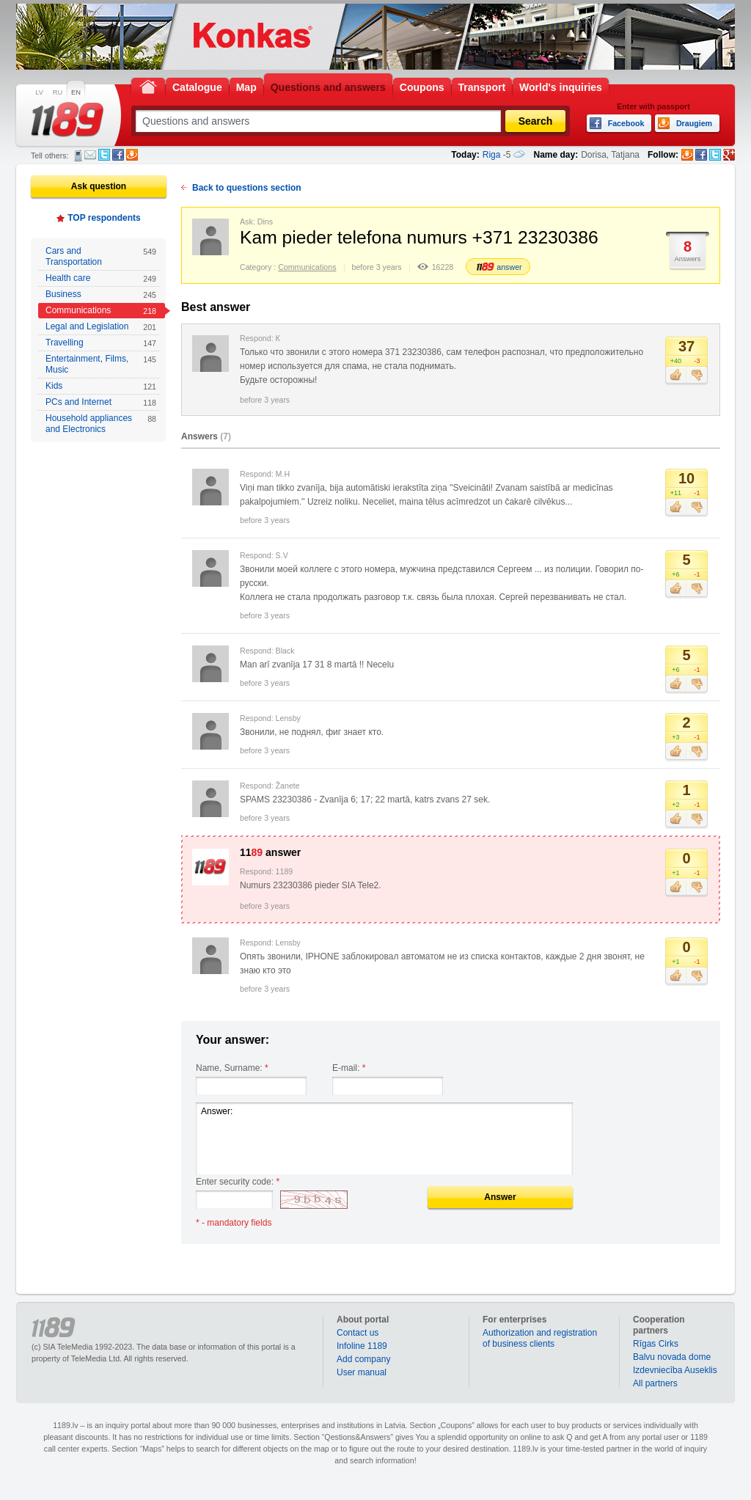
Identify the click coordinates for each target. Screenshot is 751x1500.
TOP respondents (104, 218)
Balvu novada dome (672, 1357)
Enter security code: (237, 1182)
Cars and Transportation (100, 256)
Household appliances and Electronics (100, 423)
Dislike (697, 375)
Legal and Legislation (100, 326)
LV (39, 92)
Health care (100, 278)
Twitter (104, 155)
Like (675, 375)
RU (57, 92)
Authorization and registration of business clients (540, 1338)
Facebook (118, 155)
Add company (363, 1359)
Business (100, 294)
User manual (362, 1372)
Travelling (100, 342)
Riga (492, 155)
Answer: (384, 1139)
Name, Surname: (232, 1068)
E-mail (90, 155)
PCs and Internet (100, 402)
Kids (100, 386)
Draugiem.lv (132, 155)
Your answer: (232, 1039)
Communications (100, 310)
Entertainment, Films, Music (100, 364)
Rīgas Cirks (655, 1344)
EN (76, 92)
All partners (655, 1383)
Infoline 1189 (362, 1346)
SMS (78, 155)
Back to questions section (246, 188)
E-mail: (348, 1068)
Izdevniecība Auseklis (675, 1370)
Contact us (357, 1333)
